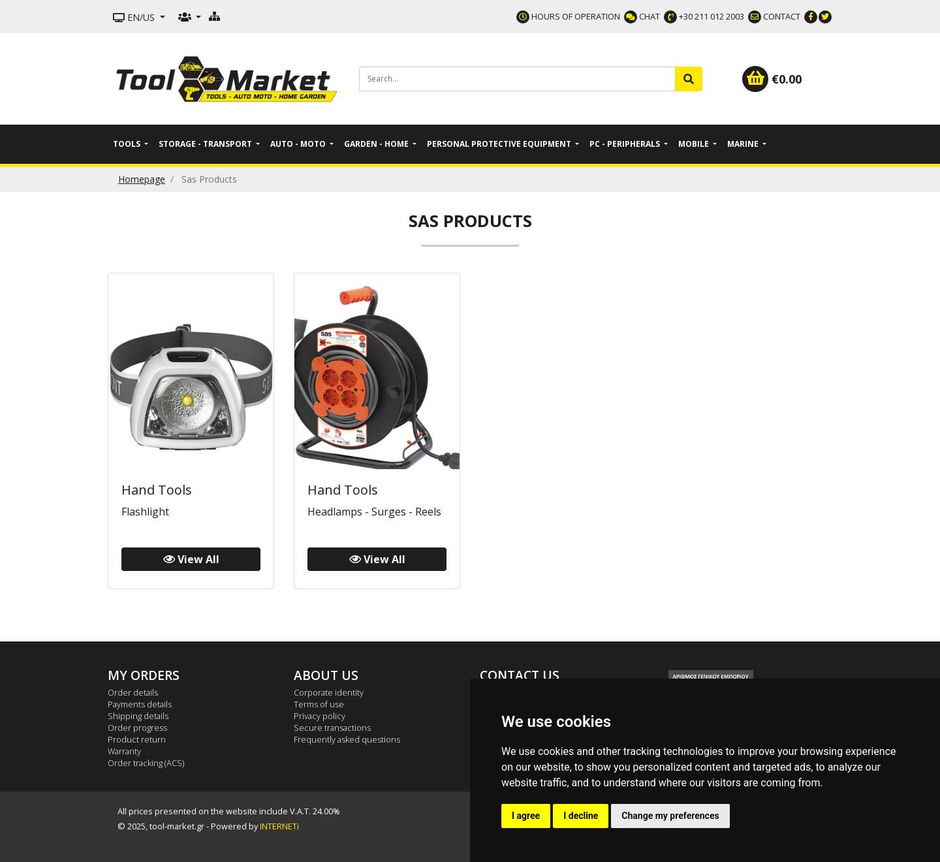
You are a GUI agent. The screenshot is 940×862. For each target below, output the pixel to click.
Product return (137, 739)
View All (191, 559)
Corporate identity (329, 692)
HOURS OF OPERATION (568, 16)
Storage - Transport (206, 143)
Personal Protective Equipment (500, 143)
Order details (133, 692)
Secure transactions (332, 727)
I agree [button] (526, 815)
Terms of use (319, 704)
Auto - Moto (299, 143)
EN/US (135, 17)
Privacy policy (319, 716)
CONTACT (774, 16)
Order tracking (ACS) (146, 763)
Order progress (137, 727)
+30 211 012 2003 (704, 16)
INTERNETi (279, 826)
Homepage (141, 179)
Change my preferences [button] (670, 815)
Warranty (124, 751)
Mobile (694, 143)
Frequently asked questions (347, 739)
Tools (127, 143)
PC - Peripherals (625, 143)
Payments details (140, 704)
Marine (743, 143)
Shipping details (138, 716)
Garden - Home (377, 143)
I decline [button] (580, 815)
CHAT (642, 16)
